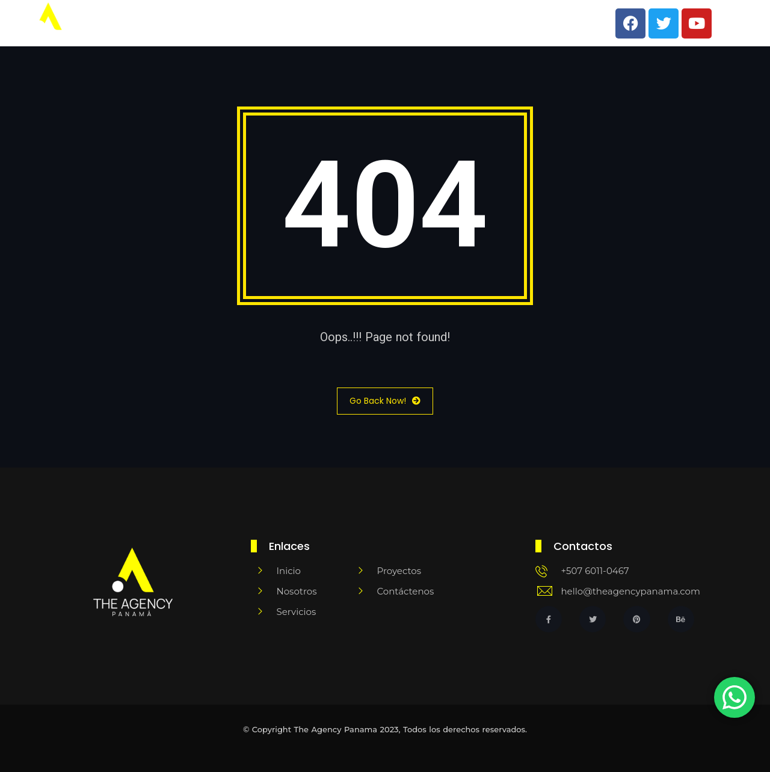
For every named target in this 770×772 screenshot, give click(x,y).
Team (354, 23)
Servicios (413, 23)
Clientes (479, 23)
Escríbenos (549, 23)
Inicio (303, 23)
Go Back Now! (385, 401)
